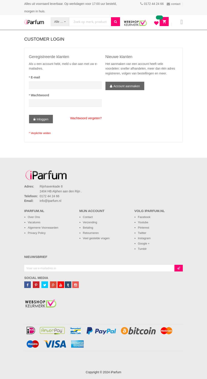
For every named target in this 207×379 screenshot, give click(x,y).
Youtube (143, 222)
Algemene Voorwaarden (43, 227)
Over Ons (34, 217)
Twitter (142, 233)
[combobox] (90, 21)
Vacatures (34, 222)
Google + (144, 243)
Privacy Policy (37, 233)
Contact (88, 217)
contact (173, 4)
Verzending (90, 222)
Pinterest (143, 227)
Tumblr (142, 248)
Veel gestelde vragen (96, 238)
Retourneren (91, 233)
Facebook (144, 217)
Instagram (144, 238)
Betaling (88, 227)
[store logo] (34, 22)
